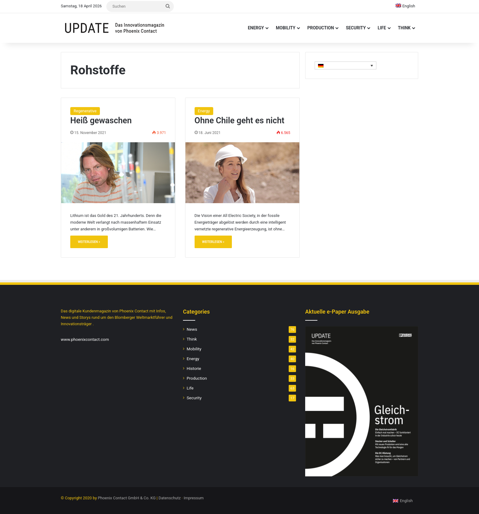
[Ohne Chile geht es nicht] (242, 172)
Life (382, 27)
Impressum (193, 498)
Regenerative (85, 111)
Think (404, 27)
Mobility (285, 27)
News (192, 329)
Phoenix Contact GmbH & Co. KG (126, 498)
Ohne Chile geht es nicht (239, 120)
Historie (194, 368)
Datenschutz (170, 498)
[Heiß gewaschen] (118, 172)
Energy (256, 27)
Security (356, 27)
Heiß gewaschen (101, 120)
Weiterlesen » (89, 242)
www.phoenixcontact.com (85, 339)
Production (320, 27)
